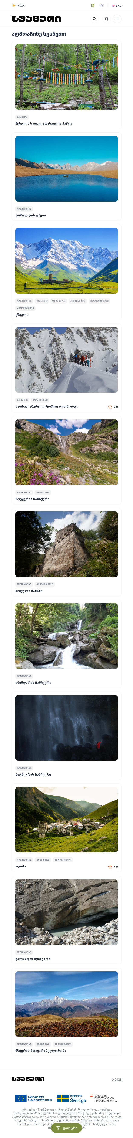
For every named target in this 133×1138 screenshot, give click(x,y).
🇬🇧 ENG (117, 5)
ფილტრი (66, 1128)
